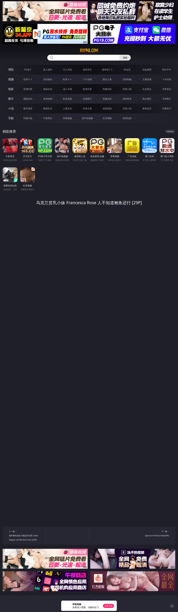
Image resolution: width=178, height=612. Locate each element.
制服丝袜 (107, 89)
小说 (11, 108)
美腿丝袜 (107, 98)
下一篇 (151, 534)
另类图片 (166, 98)
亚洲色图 (47, 98)
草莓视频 (67, 118)
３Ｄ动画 (87, 79)
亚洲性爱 (27, 89)
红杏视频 (107, 118)
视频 (11, 79)
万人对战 (67, 69)
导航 (11, 118)
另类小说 (127, 108)
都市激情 (27, 108)
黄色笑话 (147, 108)
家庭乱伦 (47, 108)
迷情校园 (107, 108)
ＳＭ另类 (166, 79)
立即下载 (108, 605)
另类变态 (166, 89)
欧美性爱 (87, 89)
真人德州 (47, 69)
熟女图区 (147, 98)
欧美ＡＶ (67, 79)
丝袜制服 (127, 79)
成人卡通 (67, 89)
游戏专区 (87, 69)
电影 (11, 89)
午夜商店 (47, 118)
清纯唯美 (127, 98)
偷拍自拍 (47, 89)
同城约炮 (27, 118)
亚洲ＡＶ (27, 79)
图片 (11, 99)
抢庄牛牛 (166, 69)
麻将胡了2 (107, 69)
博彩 (11, 69)
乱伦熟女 (147, 89)
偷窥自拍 (27, 98)
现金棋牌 (147, 69)
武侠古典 (87, 108)
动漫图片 (87, 98)
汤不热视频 (87, 118)
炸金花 (127, 69)
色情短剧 (127, 118)
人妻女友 (67, 108)
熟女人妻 (107, 79)
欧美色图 (67, 98)
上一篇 (26, 536)
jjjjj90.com (89, 50)
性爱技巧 (166, 108)
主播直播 (147, 79)
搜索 (125, 57)
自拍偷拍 (47, 79)
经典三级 (127, 89)
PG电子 (27, 69)
